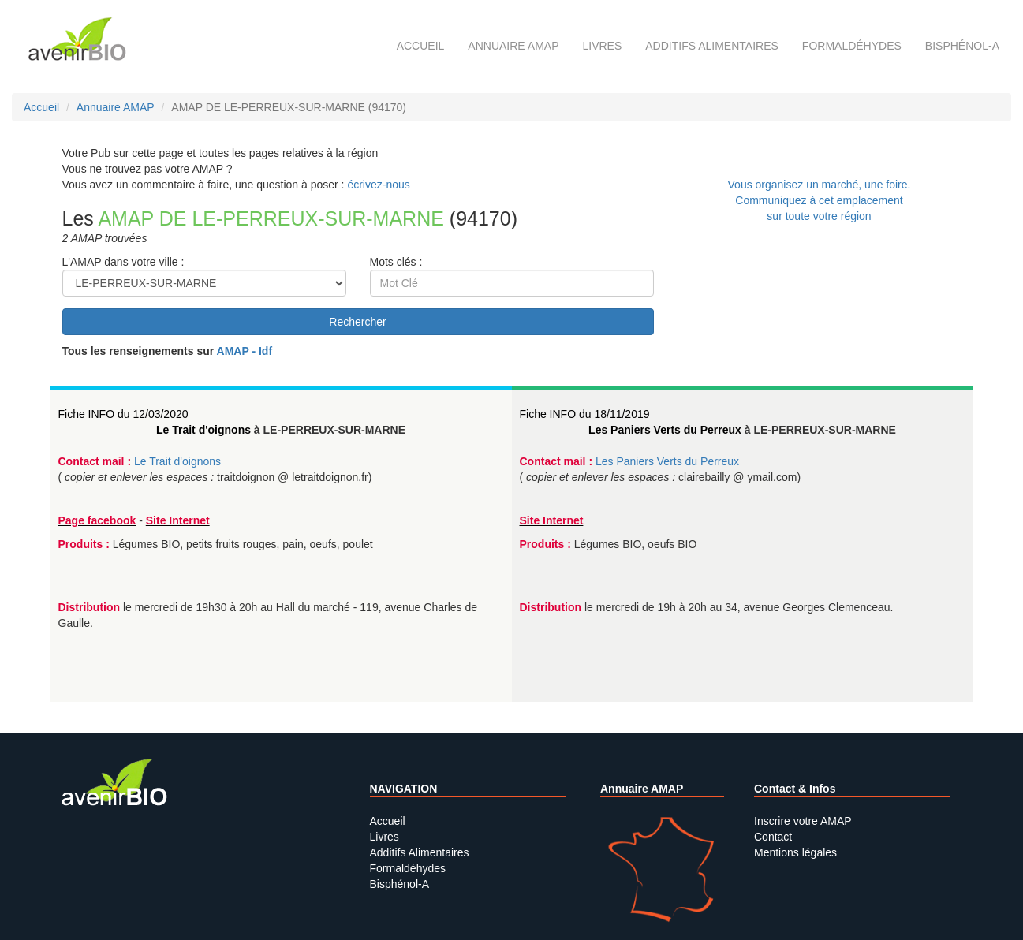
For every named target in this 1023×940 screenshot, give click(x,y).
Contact (773, 836)
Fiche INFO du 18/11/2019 (585, 414)
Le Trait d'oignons (203, 429)
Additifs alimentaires (711, 45)
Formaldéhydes (852, 45)
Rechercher (357, 321)
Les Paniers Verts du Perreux (664, 429)
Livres (602, 45)
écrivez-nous (378, 184)
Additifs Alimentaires (419, 852)
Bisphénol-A (962, 45)
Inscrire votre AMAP (803, 821)
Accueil (421, 45)
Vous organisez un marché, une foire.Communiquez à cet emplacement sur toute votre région (819, 200)
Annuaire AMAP (513, 45)
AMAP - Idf (245, 351)
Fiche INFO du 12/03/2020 (123, 414)
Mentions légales (795, 852)
